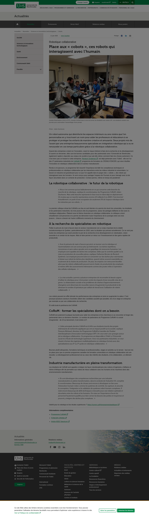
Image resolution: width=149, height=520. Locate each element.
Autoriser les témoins (125, 510)
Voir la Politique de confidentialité (26, 513)
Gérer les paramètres (107, 510)
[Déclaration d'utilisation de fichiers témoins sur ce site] (74, 510)
